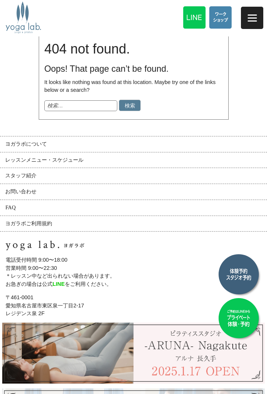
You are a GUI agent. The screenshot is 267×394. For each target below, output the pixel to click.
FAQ (10, 207)
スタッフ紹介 (20, 175)
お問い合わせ (20, 191)
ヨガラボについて (26, 144)
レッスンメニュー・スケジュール (44, 160)
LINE (59, 284)
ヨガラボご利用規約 (28, 223)
